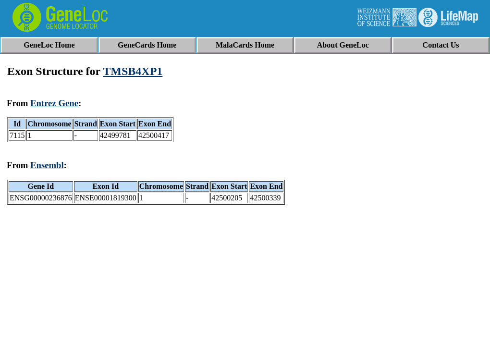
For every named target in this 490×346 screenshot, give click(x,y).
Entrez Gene (54, 103)
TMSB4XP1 (132, 71)
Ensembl (47, 165)
